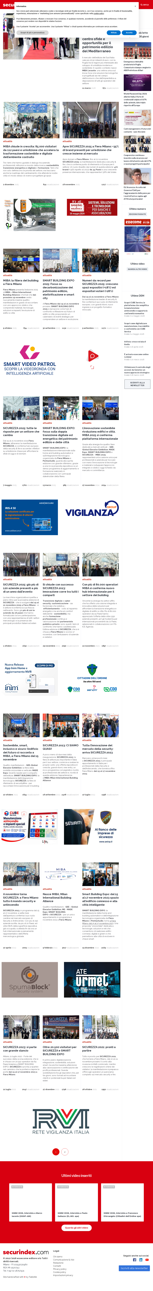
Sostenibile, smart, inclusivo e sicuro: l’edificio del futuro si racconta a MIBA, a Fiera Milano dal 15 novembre (20, 752)
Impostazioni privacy (63, 1275)
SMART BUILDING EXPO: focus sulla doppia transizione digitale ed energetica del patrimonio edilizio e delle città (60, 435)
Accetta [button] (129, 33)
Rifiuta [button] (114, 33)
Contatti (57, 1266)
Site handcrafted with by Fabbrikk (20, 1277)
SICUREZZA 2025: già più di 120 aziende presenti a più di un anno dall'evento (20, 588)
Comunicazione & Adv (63, 1260)
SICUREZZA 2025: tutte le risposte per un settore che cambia (21, 431)
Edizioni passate (137, 214)
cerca (145, 4)
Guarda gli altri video (76, 1227)
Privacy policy (59, 1269)
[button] (135, 6)
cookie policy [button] (99, 13)
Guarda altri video (137, 269)
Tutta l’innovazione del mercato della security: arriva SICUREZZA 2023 (97, 749)
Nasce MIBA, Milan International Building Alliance (57, 897)
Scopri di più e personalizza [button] (32, 33)
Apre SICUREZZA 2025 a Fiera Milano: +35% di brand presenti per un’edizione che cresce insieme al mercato (91, 150)
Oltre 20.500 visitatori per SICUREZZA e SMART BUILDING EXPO (60, 1050)
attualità (7, 141)
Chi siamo (57, 1256)
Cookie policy (59, 1272)
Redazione (58, 1263)
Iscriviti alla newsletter (137, 384)
